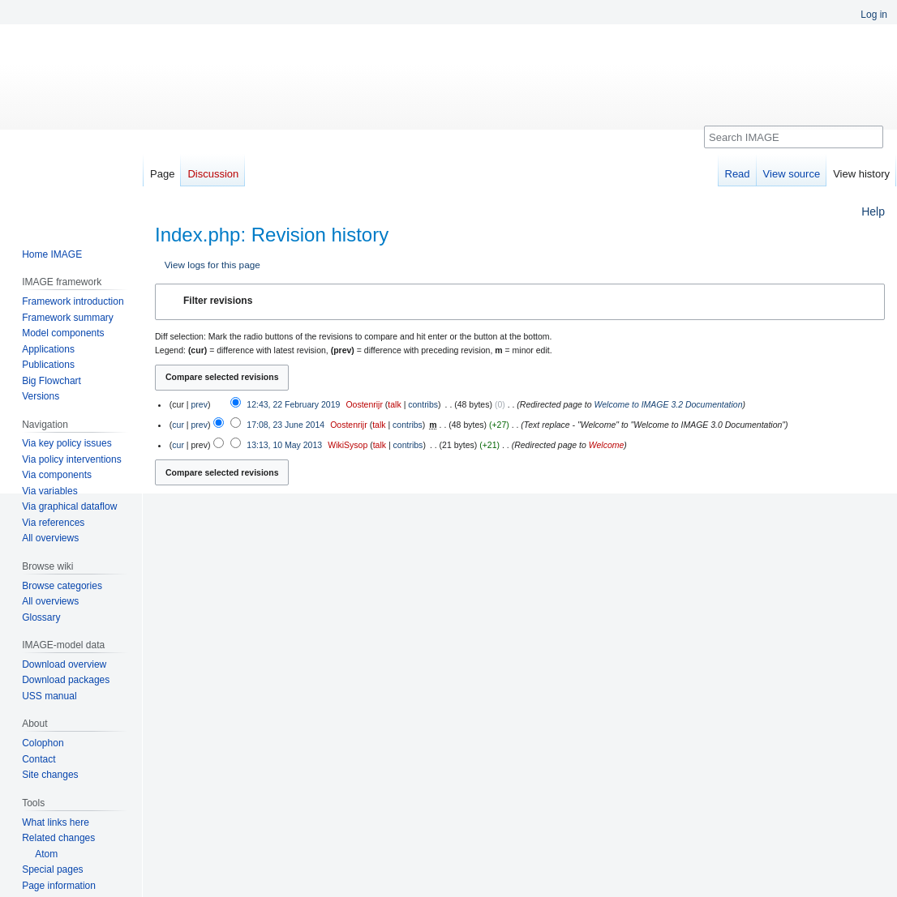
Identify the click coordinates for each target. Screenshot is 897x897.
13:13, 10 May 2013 (284, 445)
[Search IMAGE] (793, 137)
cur (178, 424)
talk (394, 404)
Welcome (606, 445)
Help (873, 211)
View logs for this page (212, 264)
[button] (520, 301)
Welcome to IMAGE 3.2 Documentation (668, 404)
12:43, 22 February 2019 (293, 404)
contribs (423, 404)
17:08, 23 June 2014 (285, 424)
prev (199, 404)
